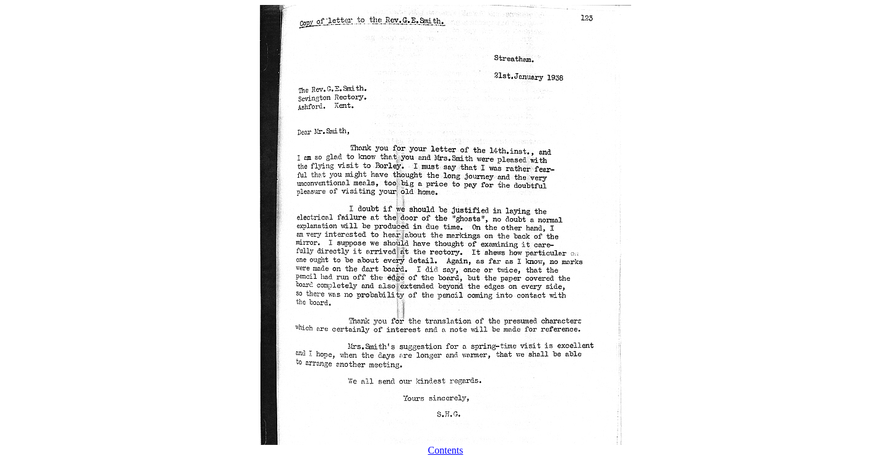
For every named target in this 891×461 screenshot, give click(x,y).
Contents (445, 450)
